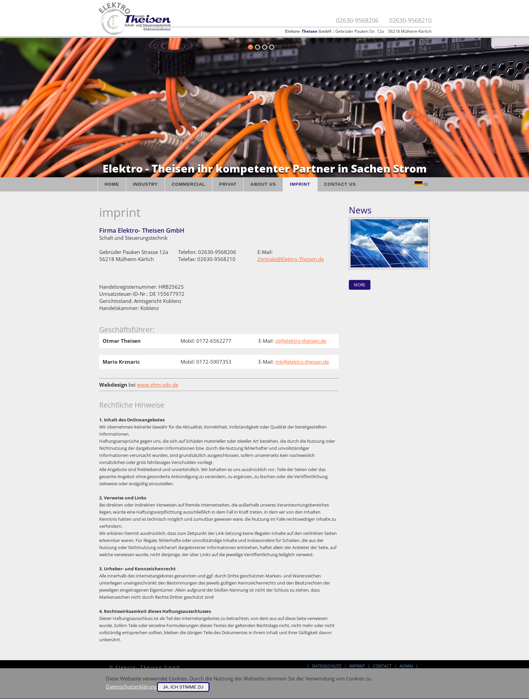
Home (112, 184)
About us (263, 184)
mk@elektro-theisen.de (302, 361)
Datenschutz (326, 666)
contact (382, 666)
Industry (145, 184)
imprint (357, 666)
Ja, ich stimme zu (183, 687)
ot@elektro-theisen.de (300, 340)
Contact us (340, 184)
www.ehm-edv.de (157, 384)
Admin (406, 666)
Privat (228, 184)
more (359, 285)
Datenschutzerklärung (131, 686)
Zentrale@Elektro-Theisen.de (290, 259)
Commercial (188, 184)
